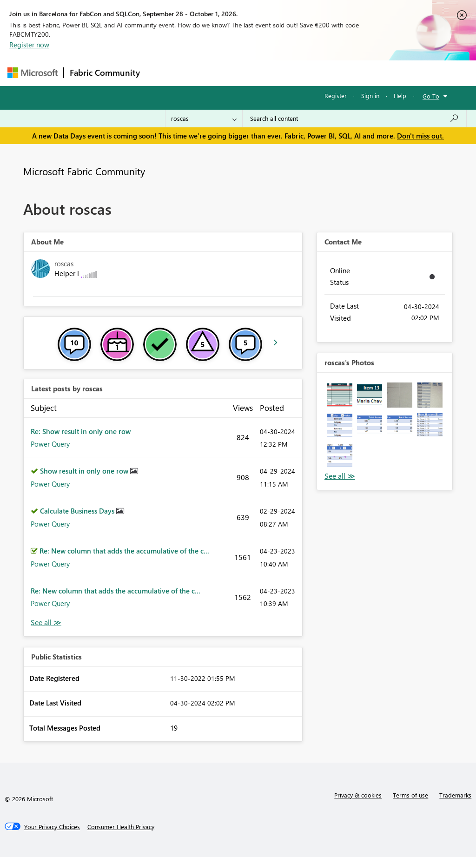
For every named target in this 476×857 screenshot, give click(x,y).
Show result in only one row (85, 470)
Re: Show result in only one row (81, 431)
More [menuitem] (354, 73)
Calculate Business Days (78, 510)
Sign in (370, 95)
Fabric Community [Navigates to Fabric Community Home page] (105, 72)
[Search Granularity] (203, 118)
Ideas (240, 73)
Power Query (50, 443)
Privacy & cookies (358, 795)
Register (335, 95)
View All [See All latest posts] (46, 622)
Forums (161, 73)
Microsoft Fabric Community (84, 171)
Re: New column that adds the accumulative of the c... (124, 550)
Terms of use (410, 795)
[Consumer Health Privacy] (120, 826)
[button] (339, 395)
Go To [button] (431, 96)
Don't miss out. (420, 135)
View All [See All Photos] (339, 476)
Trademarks (455, 795)
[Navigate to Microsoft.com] (32, 72)
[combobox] (354, 118)
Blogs (323, 73)
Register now (29, 44)
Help (400, 95)
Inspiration (202, 73)
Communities (281, 73)
